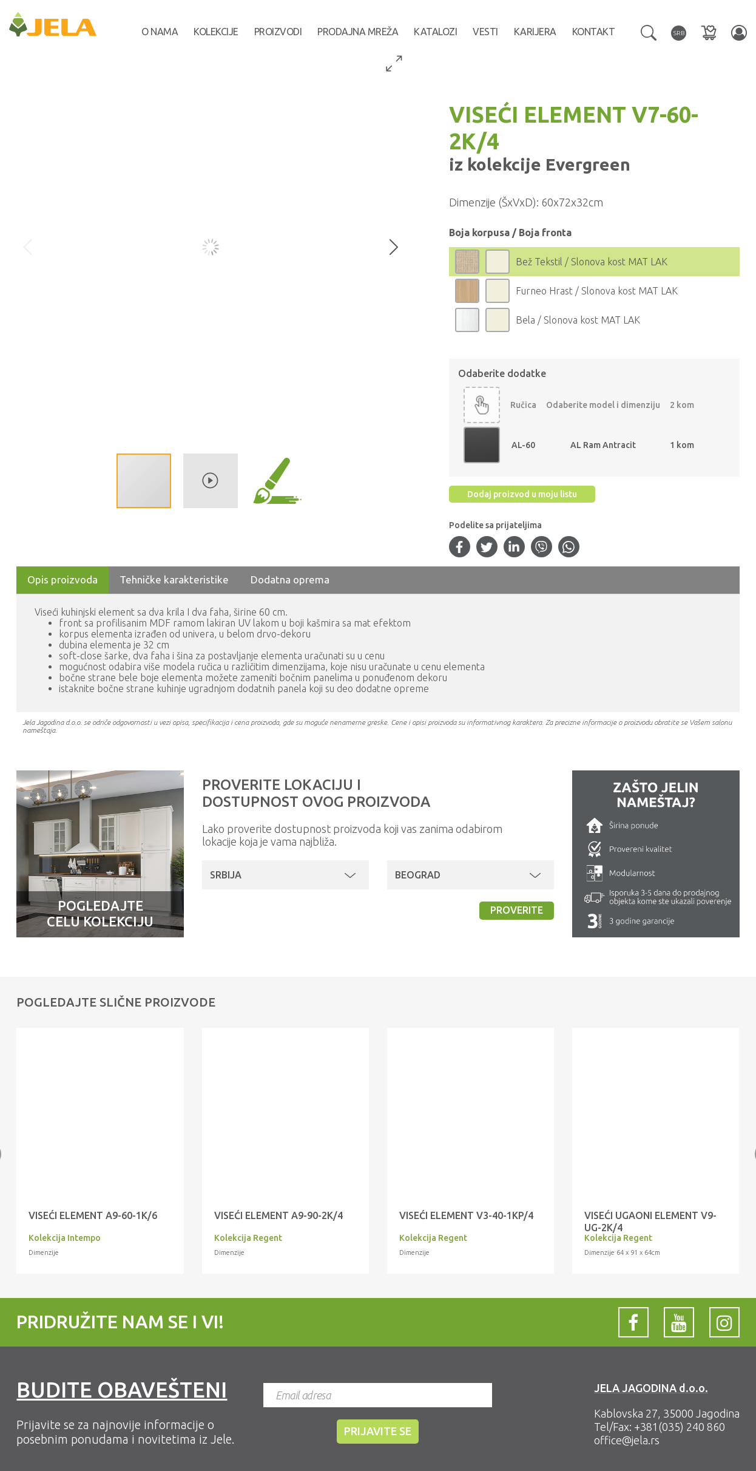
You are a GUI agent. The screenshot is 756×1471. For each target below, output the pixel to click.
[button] (648, 31)
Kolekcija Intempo (65, 1238)
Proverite (516, 910)
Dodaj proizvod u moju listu (522, 494)
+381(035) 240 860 (679, 1427)
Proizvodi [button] (278, 31)
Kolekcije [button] (216, 31)
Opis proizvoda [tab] (62, 579)
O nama (159, 31)
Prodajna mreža (357, 31)
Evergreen (585, 164)
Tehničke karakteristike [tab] (174, 579)
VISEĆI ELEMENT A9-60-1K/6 (93, 1215)
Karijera (535, 31)
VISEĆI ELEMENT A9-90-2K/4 (278, 1215)
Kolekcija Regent (248, 1238)
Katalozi (435, 31)
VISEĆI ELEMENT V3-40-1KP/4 (466, 1215)
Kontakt (593, 31)
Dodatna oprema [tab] (290, 579)
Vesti (485, 31)
